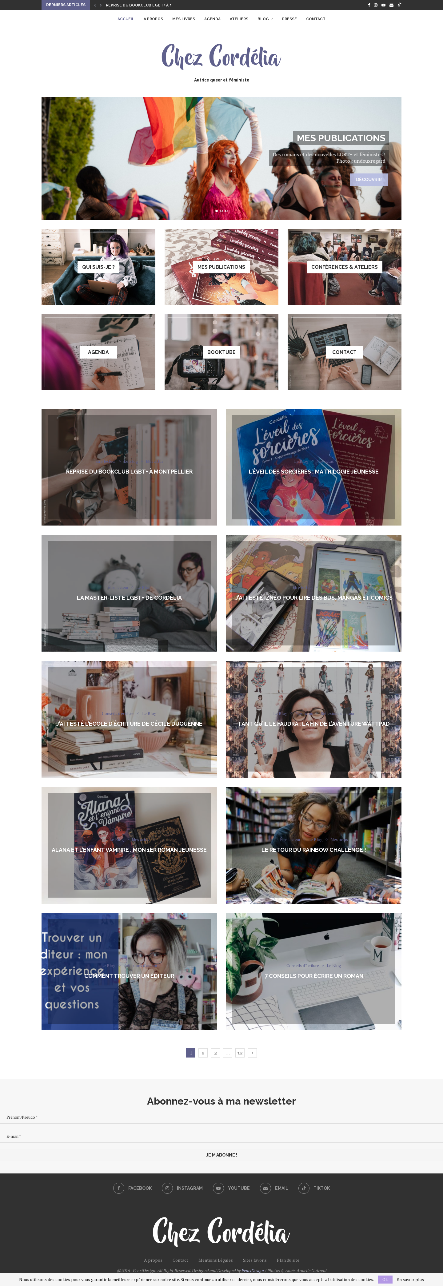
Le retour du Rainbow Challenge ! (313, 849)
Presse (289, 19)
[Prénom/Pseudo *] (221, 1117)
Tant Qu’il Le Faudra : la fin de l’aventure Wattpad (314, 723)
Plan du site (288, 1260)
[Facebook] (369, 5)
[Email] (391, 5)
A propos (153, 19)
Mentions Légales (215, 1260)
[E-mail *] (221, 1136)
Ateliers (239, 19)
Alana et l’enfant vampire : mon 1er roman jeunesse (129, 849)
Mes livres (183, 19)
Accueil (126, 19)
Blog (263, 19)
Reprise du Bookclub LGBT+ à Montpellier (152, 5)
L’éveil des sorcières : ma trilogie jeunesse (314, 471)
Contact (315, 19)
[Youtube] (383, 5)
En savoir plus (410, 1279)
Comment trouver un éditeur (129, 975)
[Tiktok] (399, 5)
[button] (95, 5)
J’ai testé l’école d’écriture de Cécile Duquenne (129, 723)
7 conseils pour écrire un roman (314, 975)
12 (240, 1052)
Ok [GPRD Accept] (385, 1279)
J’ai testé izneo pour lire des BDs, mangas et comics (314, 597)
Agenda (212, 19)
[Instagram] (375, 5)
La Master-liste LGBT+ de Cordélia (129, 597)
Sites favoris (255, 1260)
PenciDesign (252, 1270)
